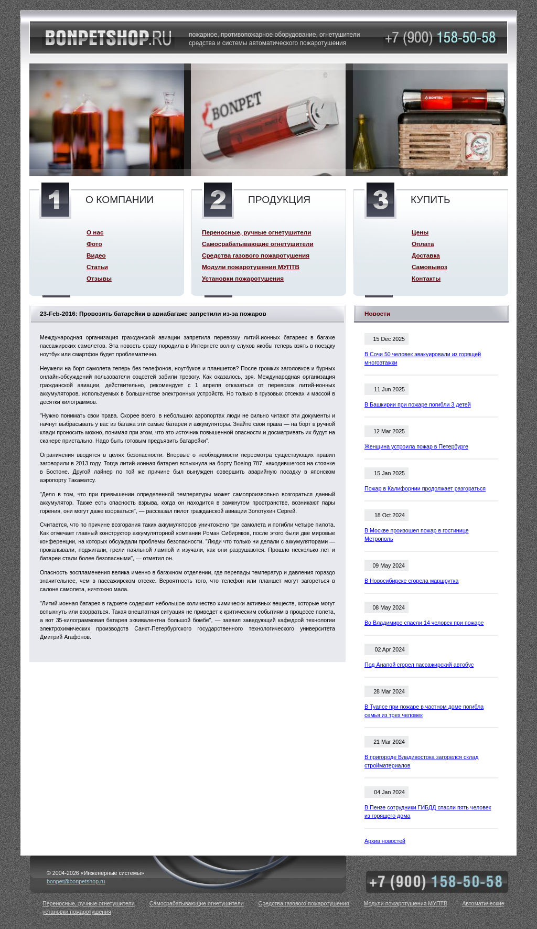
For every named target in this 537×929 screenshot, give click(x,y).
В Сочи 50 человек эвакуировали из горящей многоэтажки (422, 358)
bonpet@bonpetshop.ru (76, 881)
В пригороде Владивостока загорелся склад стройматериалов (421, 761)
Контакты (426, 278)
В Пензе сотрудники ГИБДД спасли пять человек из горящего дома (427, 811)
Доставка (426, 255)
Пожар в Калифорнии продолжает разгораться (425, 488)
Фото (94, 243)
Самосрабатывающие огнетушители (258, 243)
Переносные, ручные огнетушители (256, 232)
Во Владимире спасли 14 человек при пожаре (424, 623)
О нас (95, 232)
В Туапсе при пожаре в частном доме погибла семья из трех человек (424, 710)
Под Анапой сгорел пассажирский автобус (419, 664)
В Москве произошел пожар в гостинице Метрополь (416, 534)
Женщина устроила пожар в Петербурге (416, 446)
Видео (96, 255)
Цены (420, 232)
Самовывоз (429, 266)
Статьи (97, 266)
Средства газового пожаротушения (255, 255)
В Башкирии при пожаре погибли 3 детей (417, 404)
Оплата (423, 243)
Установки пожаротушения (243, 278)
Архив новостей (384, 841)
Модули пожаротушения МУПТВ (250, 266)
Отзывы (99, 278)
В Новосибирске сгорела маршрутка (411, 581)
